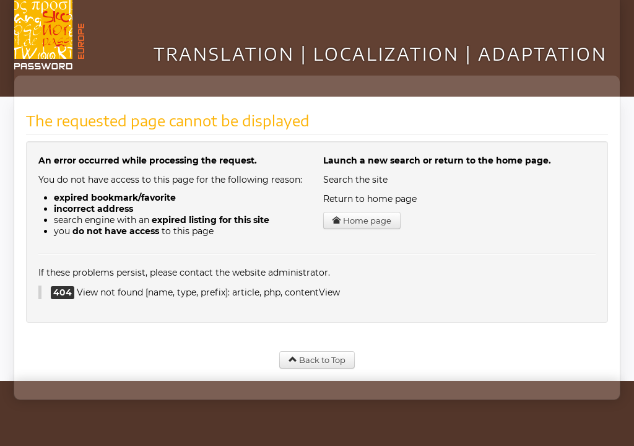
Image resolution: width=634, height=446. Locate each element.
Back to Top (317, 360)
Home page (361, 220)
